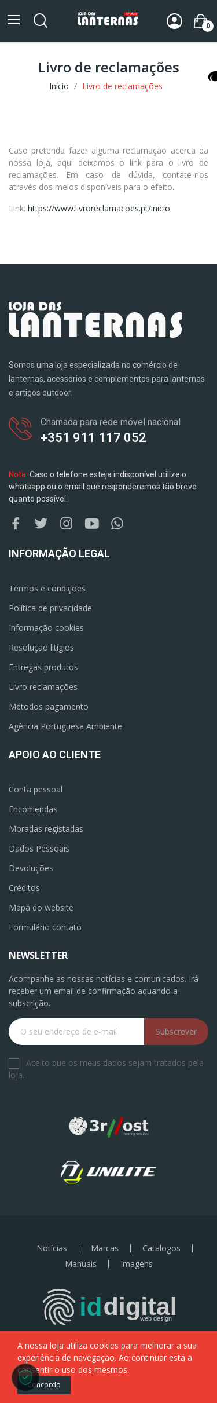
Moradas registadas (46, 828)
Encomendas (33, 808)
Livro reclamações (43, 686)
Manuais (81, 1264)
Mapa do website (41, 907)
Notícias (51, 1248)
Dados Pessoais (39, 848)
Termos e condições (47, 588)
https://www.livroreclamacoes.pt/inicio (99, 208)
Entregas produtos (43, 667)
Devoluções (31, 868)
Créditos (24, 887)
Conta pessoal (35, 789)
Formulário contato (45, 927)
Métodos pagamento (49, 706)
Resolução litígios (41, 647)
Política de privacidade (50, 607)
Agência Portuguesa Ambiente (65, 726)
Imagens (136, 1264)
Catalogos (161, 1248)
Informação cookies (46, 627)
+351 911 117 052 (93, 437)
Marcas (105, 1248)
